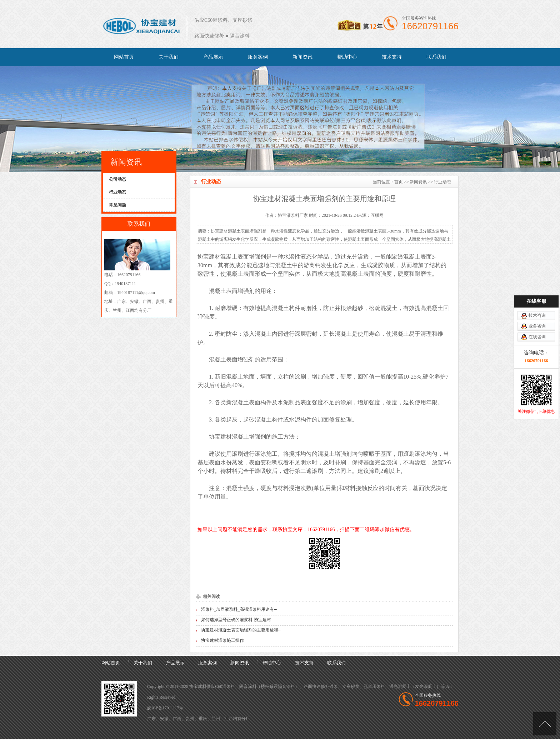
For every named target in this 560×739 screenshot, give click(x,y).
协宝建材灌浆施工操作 (222, 640)
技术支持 (392, 57)
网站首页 (124, 57)
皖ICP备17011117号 (165, 707)
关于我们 (169, 57)
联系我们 (436, 57)
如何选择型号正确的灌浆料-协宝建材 (236, 619)
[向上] (544, 723)
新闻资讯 (302, 57)
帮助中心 (347, 57)
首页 (398, 181)
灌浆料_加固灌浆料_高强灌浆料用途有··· (239, 609)
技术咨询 (537, 282)
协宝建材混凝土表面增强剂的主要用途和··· (241, 630)
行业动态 (442, 181)
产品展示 (213, 57)
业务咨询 (537, 293)
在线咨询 (537, 304)
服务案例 (258, 57)
